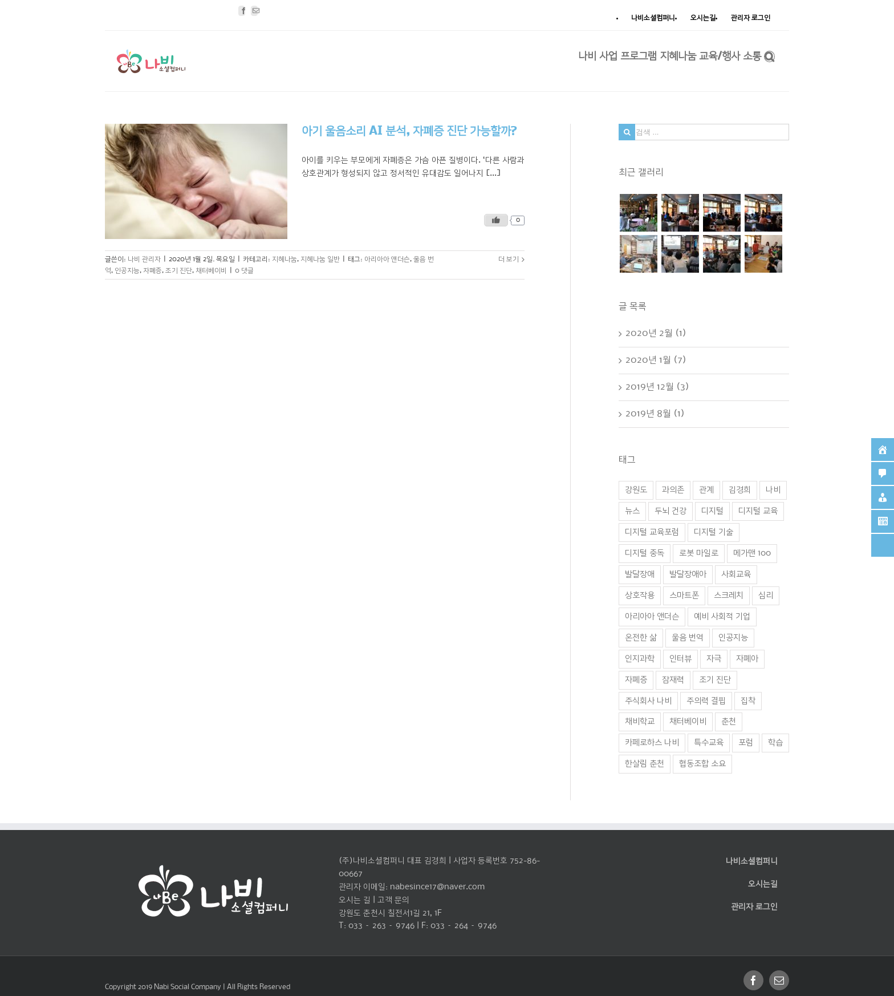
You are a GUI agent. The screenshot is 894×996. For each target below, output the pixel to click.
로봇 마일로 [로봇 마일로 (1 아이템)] (698, 553)
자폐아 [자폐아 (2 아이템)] (747, 658)
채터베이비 (211, 270)
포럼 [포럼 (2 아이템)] (745, 742)
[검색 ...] (704, 132)
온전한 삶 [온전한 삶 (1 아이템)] (641, 637)
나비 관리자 (144, 259)
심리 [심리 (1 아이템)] (765, 595)
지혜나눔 (284, 259)
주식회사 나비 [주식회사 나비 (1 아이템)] (648, 701)
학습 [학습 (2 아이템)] (775, 742)
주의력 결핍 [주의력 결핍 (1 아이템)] (706, 701)
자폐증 (152, 270)
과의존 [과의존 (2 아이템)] (673, 490)
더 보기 (508, 259)
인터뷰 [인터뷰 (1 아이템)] (680, 658)
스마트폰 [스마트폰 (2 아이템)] (684, 595)
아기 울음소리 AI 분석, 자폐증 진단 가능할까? (409, 131)
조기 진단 (178, 270)
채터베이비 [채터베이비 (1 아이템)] (687, 721)
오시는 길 (355, 900)
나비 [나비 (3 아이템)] (773, 490)
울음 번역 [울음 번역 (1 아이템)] (688, 637)
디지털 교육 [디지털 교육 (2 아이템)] (758, 511)
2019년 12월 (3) (657, 387)
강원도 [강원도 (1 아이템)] (636, 490)
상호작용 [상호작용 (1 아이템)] (640, 595)
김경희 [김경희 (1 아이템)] (740, 490)
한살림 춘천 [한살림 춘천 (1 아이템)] (644, 763)
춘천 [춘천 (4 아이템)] (728, 721)
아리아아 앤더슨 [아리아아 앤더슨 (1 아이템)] (652, 616)
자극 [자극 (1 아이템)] (713, 658)
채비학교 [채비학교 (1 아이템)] (640, 721)
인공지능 (127, 270)
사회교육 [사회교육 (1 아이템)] (736, 574)
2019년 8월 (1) (655, 413)
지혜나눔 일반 (320, 259)
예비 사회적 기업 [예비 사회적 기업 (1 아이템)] (722, 616)
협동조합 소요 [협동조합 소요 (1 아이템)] (702, 763)
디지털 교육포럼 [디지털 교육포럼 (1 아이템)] (652, 532)
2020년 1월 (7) (655, 360)
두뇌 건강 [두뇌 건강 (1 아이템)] (670, 511)
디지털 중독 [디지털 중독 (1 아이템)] (644, 553)
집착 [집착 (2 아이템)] (748, 701)
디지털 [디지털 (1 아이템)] (712, 511)
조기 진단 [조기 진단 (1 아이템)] (715, 680)
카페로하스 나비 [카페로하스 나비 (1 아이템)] (652, 742)
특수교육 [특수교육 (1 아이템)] (709, 742)
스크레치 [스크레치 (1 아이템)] (728, 595)
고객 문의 (393, 900)
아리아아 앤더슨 (387, 259)
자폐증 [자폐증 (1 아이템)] (636, 680)
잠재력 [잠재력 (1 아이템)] (673, 680)
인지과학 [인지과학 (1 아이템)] (640, 658)
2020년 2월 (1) (655, 333)
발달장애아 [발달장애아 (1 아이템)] (687, 574)
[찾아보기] (769, 55)
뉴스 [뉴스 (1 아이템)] (632, 511)
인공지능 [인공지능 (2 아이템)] (733, 637)
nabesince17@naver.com (437, 887)
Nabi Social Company (188, 987)
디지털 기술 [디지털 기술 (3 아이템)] (713, 532)
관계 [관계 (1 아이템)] (706, 490)
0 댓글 (244, 270)
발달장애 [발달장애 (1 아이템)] (640, 574)
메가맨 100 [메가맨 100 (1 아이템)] (752, 553)
